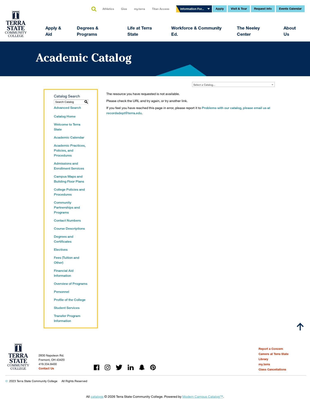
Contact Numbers (67, 220)
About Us (290, 31)
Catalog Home (65, 116)
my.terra (139, 9)
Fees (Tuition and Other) (66, 260)
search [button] (94, 9)
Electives (61, 250)
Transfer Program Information (67, 318)
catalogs (97, 396)
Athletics (108, 9)
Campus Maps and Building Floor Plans (69, 179)
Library (263, 359)
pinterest (153, 367)
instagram (107, 367)
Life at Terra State (139, 31)
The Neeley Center (248, 31)
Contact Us (46, 368)
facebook (96, 367)
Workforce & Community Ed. (196, 31)
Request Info (263, 8)
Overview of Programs (70, 284)
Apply (220, 8)
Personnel (61, 292)
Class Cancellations (272, 369)
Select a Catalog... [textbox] (204, 84)
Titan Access (160, 9)
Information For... (192, 9)
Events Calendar (290, 8)
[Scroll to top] (300, 327)
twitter (119, 367)
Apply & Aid (53, 31)
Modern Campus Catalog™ (202, 396)
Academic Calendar (69, 137)
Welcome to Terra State (67, 126)
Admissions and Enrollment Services (69, 166)
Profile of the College (70, 300)
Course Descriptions (69, 228)
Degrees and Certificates (63, 239)
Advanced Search (67, 108)
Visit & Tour (239, 8)
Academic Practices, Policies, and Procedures (70, 150)
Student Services (67, 308)
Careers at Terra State (274, 354)
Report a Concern (271, 348)
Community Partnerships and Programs (67, 207)
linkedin (131, 367)
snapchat (142, 367)
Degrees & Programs (87, 31)
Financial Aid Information (64, 273)
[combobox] (233, 84)
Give (124, 9)
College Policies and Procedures (69, 192)
